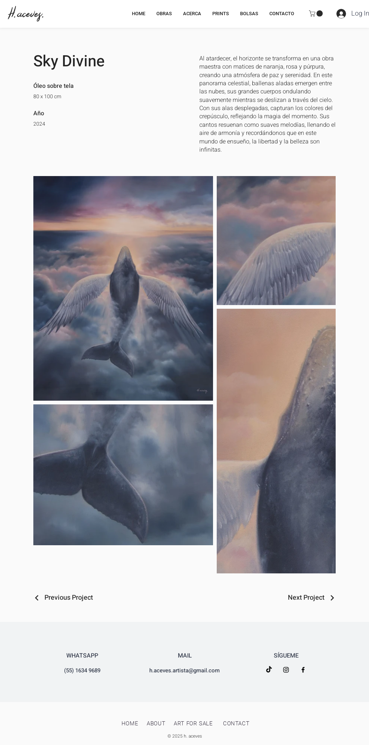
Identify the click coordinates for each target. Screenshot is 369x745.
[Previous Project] (63, 597)
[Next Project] (312, 597)
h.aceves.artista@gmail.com (184, 670)
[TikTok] (269, 669)
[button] (316, 13)
